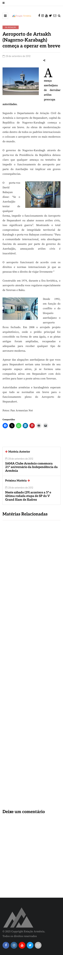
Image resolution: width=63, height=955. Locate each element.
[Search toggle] (59, 15)
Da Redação (10, 27)
